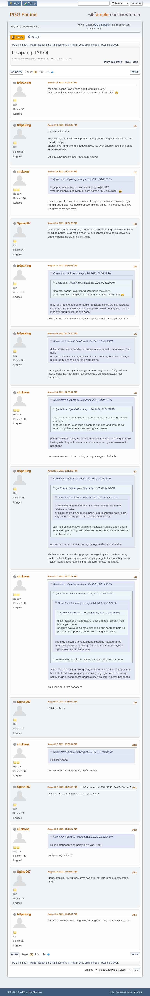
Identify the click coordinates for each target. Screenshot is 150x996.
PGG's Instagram (102, 24)
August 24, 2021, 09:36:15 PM (62, 265)
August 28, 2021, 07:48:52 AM (62, 871)
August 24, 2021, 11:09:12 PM (62, 392)
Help (112, 992)
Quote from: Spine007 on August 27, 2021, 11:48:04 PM (83, 836)
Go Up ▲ (138, 992)
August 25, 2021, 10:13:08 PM (62, 471)
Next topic (131, 61)
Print (135, 72)
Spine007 (24, 223)
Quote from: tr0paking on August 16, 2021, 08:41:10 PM (82, 179)
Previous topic (113, 61)
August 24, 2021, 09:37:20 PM (62, 333)
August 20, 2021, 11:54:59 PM (62, 223)
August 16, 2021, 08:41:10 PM (62, 82)
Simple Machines (34, 992)
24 (48, 71)
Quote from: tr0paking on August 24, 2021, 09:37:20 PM (82, 400)
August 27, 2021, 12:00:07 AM (62, 576)
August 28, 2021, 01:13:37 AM (62, 829)
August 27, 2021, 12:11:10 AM (62, 702)
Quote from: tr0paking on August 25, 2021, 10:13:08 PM (82, 584)
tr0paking (24, 82)
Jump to (89, 969)
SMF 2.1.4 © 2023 (16, 992)
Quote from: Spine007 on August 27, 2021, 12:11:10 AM (82, 752)
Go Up (14, 954)
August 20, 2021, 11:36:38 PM (62, 171)
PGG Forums (23, 14)
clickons (23, 171)
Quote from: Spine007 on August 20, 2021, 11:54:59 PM (83, 341)
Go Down (16, 72)
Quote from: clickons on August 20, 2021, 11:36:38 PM (82, 273)
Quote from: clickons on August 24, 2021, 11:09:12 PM (82, 478)
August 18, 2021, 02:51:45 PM (62, 125)
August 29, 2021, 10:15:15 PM (62, 914)
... (45, 71)
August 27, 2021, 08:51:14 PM (62, 744)
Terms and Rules (124, 992)
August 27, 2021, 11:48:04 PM (62, 787)
